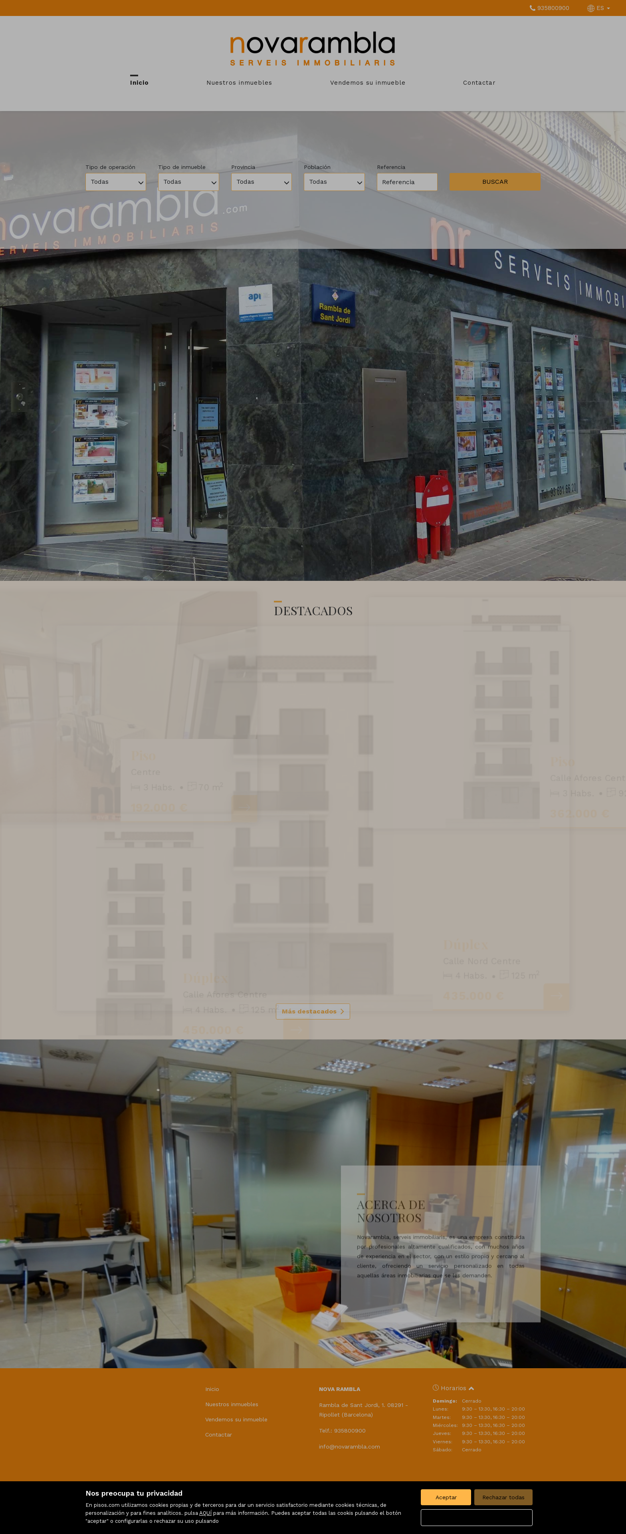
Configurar (477, 1517)
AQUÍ (205, 1513)
